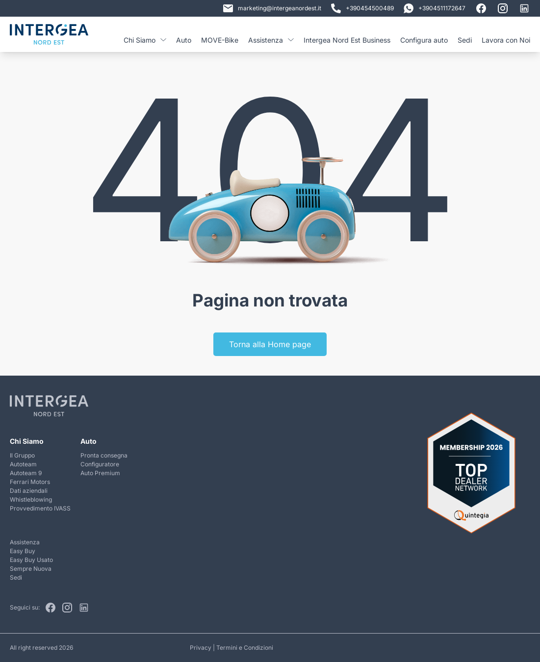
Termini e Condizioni (244, 647)
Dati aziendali (29, 490)
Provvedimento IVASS (40, 508)
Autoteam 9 (26, 473)
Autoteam (23, 464)
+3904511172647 (434, 8)
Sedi (465, 40)
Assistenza (271, 40)
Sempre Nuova (30, 568)
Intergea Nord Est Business (347, 40)
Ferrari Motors (30, 481)
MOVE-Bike (219, 40)
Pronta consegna (104, 455)
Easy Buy (22, 551)
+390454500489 (362, 8)
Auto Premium (100, 473)
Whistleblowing (31, 499)
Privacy (200, 647)
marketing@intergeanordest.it (272, 8)
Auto (183, 40)
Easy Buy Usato (31, 559)
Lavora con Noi (506, 40)
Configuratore (99, 464)
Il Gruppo (22, 455)
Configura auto (424, 40)
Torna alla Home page (270, 344)
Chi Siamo (145, 40)
